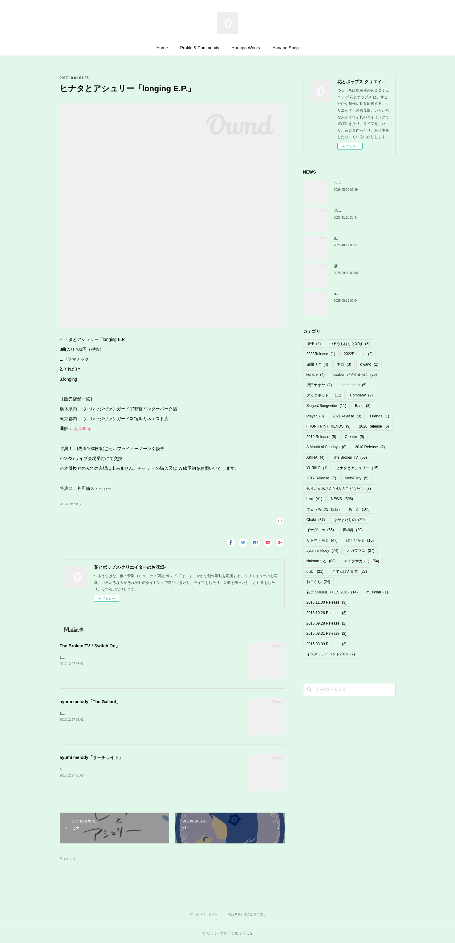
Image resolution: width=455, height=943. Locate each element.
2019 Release (321, 437)
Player (315, 416)
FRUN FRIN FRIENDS (329, 426)
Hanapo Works (246, 47)
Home (162, 47)
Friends (379, 416)
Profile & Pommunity (199, 47)
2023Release (321, 354)
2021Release (346, 416)
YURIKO (317, 468)
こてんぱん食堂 (349, 571)
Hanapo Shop (285, 47)
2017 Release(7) (71, 504)
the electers (353, 385)
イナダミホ (320, 530)
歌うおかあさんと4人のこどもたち (339, 488)
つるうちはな (323, 509)
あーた (359, 509)
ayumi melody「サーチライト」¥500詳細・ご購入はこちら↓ (109, 769)
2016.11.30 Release (327, 602)
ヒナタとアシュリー (357, 468)
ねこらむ (318, 582)
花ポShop (82, 428)
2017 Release (321, 478)
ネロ (344, 364)
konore (316, 374)
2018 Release (370, 447)
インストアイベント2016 (331, 654)
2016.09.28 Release (327, 623)
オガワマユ (360, 550)
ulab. (315, 571)
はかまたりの (349, 520)
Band (363, 406)
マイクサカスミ (361, 561)
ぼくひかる (360, 540)
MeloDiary (356, 478)
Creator (354, 437)
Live (314, 499)
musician (377, 592)
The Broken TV (350, 457)
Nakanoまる (321, 561)
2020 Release (374, 426)
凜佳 (314, 344)
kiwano (369, 364)
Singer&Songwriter (326, 406)
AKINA (316, 457)
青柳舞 (353, 530)
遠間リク (317, 364)
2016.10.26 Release (327, 613)
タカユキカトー (324, 395)
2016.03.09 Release (327, 644)
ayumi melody (322, 550)
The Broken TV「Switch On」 (90, 645)
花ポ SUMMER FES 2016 (332, 592)
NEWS (342, 499)
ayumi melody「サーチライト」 (91, 757)
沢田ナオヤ (319, 385)
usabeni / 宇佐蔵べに (355, 374)
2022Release (358, 354)
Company (361, 395)
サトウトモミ (322, 540)
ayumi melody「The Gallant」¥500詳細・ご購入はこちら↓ (108, 713)
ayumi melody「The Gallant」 (90, 701)
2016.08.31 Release (327, 633)
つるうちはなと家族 (349, 344)
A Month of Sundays (327, 447)
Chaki (316, 520)
